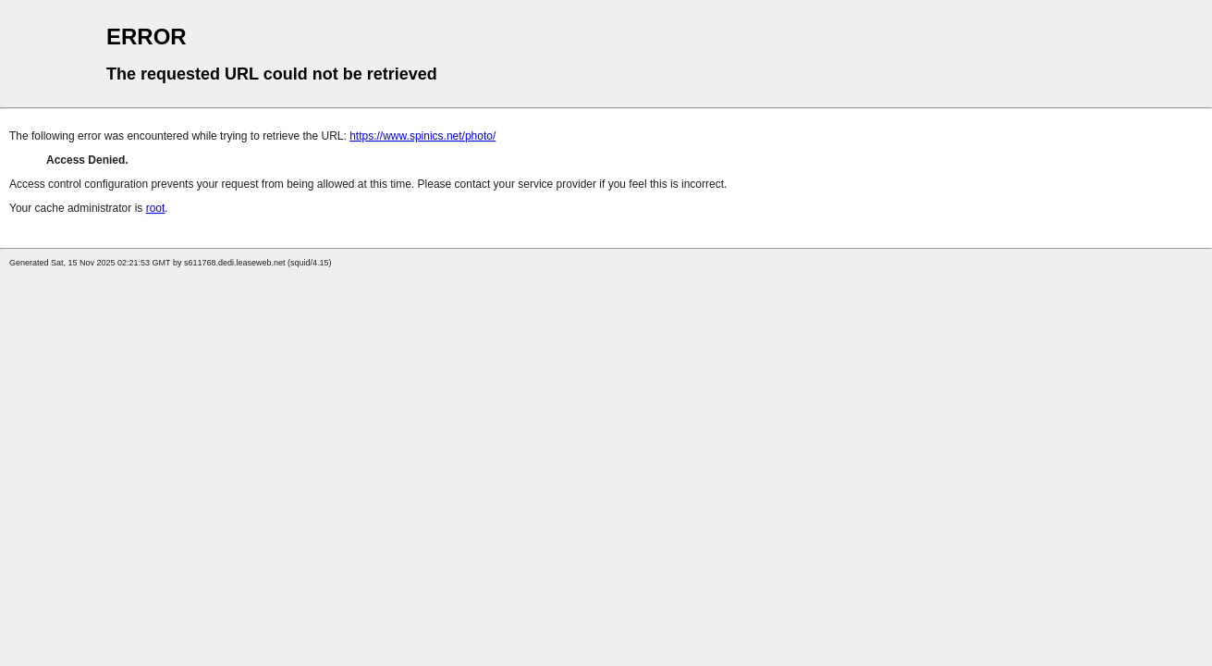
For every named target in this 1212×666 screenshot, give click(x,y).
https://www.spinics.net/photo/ (422, 136)
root (155, 208)
